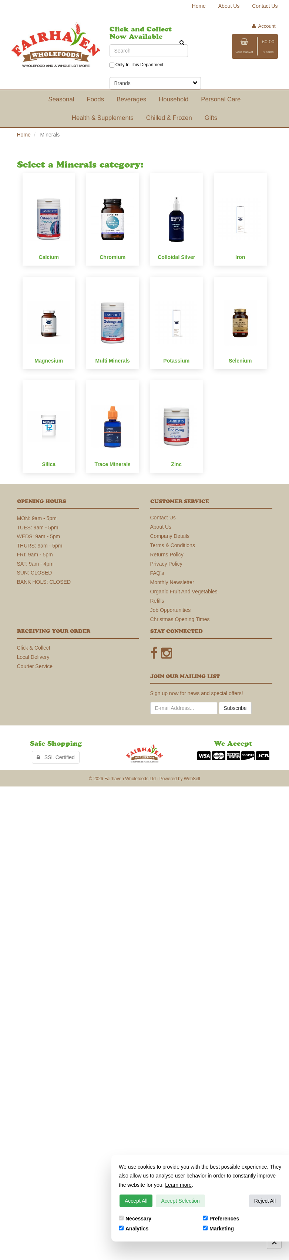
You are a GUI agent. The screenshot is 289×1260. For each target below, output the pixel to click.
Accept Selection (180, 1201)
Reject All (265, 1201)
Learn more (178, 1185)
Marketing (218, 1229)
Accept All (136, 1201)
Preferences (221, 1219)
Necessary (135, 1219)
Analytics (133, 1229)
